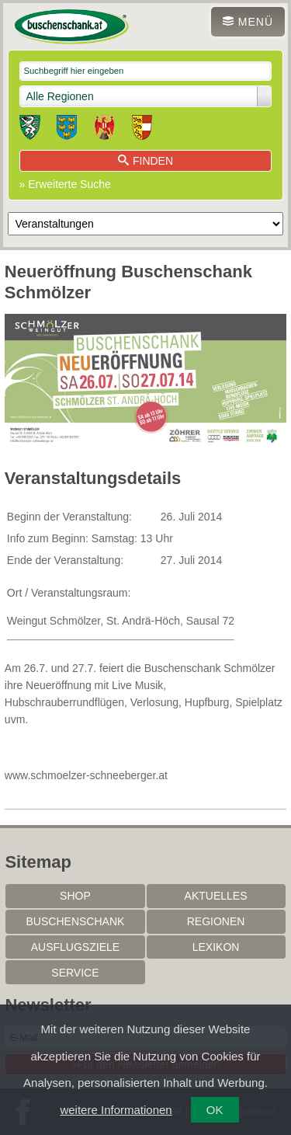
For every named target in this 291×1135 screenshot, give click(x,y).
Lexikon (216, 947)
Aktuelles (216, 896)
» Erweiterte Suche (65, 184)
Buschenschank (75, 921)
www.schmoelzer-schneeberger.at (86, 775)
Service (75, 972)
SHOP (75, 896)
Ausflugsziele (75, 947)
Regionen (216, 921)
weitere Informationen (115, 1109)
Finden (145, 161)
